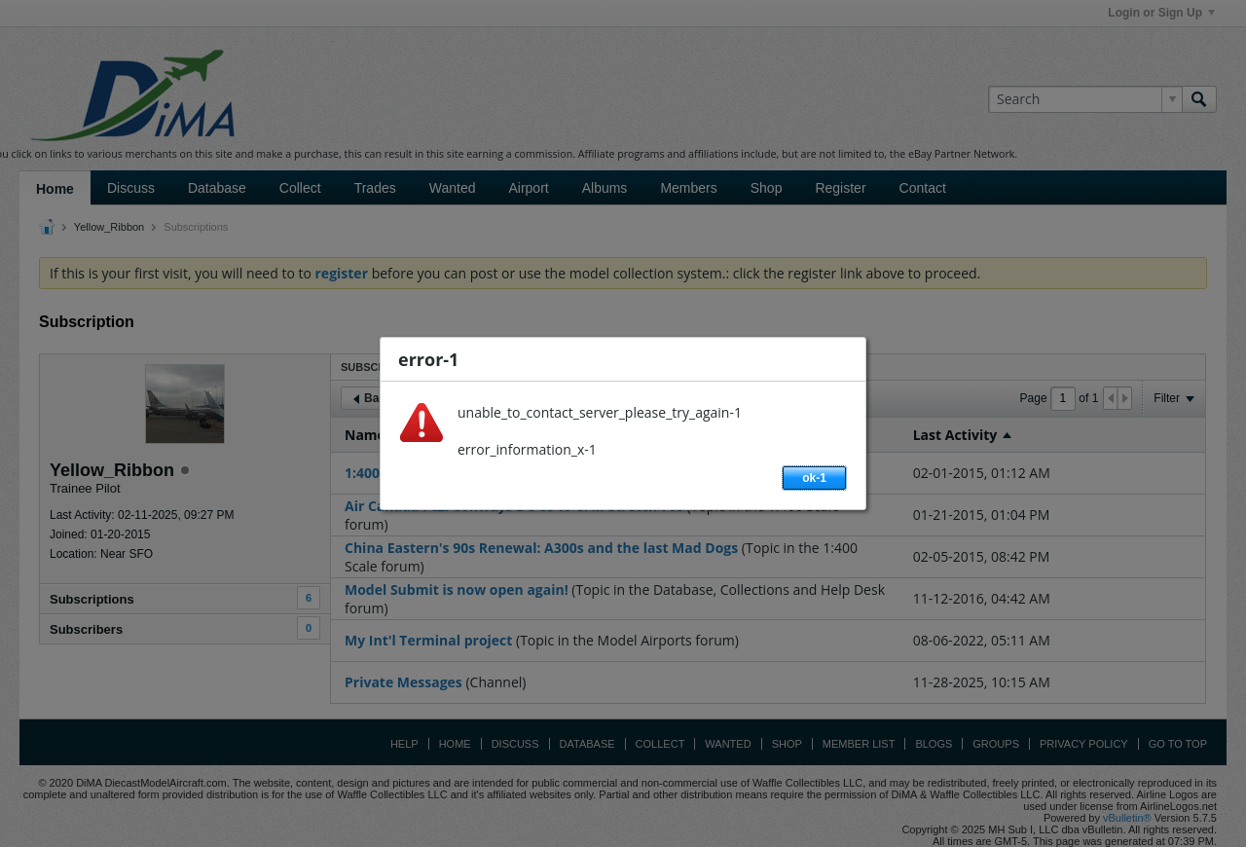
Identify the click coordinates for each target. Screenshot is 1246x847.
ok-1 (814, 478)
